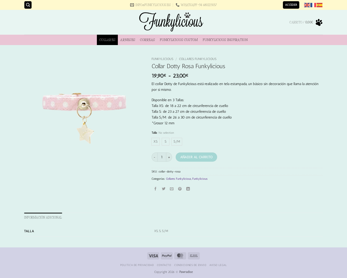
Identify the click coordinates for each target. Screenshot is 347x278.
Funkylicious (162, 59)
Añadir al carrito (196, 157)
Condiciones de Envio (190, 265)
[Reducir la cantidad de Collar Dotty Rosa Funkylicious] (154, 156)
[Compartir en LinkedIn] (188, 189)
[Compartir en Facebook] (156, 189)
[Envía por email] (172, 189)
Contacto (164, 265)
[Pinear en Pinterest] (180, 189)
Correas (147, 40)
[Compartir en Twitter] (163, 189)
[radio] (156, 141)
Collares (107, 40)
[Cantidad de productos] (161, 156)
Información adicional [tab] (43, 217)
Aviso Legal (218, 265)
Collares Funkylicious (197, 59)
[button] (28, 5)
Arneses (127, 40)
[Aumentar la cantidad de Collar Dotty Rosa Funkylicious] (169, 156)
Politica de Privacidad (137, 265)
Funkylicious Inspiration (225, 40)
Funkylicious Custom (179, 40)
